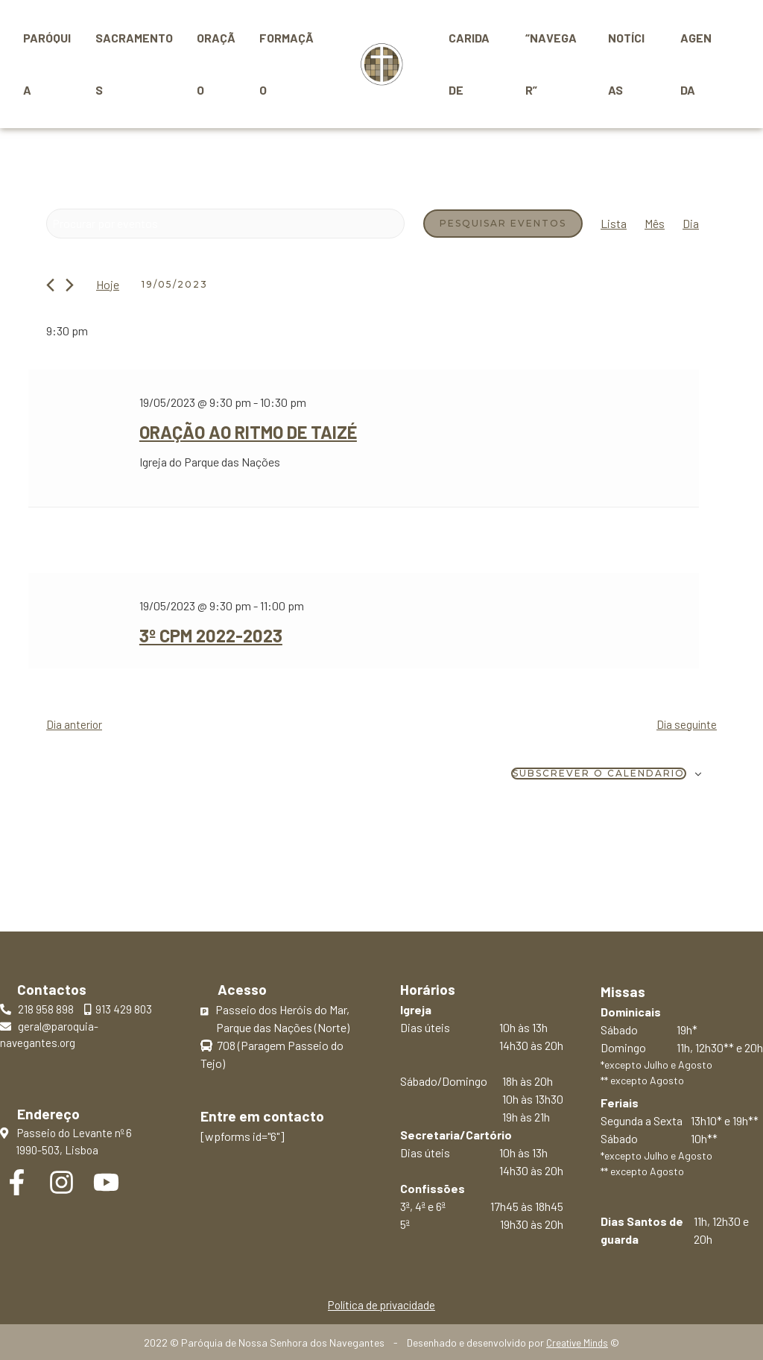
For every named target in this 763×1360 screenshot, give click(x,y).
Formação (286, 64)
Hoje (107, 284)
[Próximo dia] (70, 285)
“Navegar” (551, 64)
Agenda (697, 64)
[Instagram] (61, 1181)
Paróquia (47, 64)
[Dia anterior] (50, 285)
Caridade (470, 64)
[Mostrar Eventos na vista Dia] (691, 223)
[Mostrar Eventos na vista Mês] (655, 223)
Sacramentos (134, 64)
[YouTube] (106, 1181)
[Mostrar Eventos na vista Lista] (614, 223)
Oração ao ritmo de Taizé (241, 431)
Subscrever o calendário (599, 771)
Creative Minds (577, 1341)
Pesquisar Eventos (503, 223)
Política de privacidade (381, 1302)
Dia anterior (75, 722)
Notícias (628, 64)
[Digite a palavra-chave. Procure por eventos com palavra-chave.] (225, 223)
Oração (216, 64)
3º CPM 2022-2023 (204, 633)
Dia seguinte (686, 722)
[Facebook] (17, 1181)
